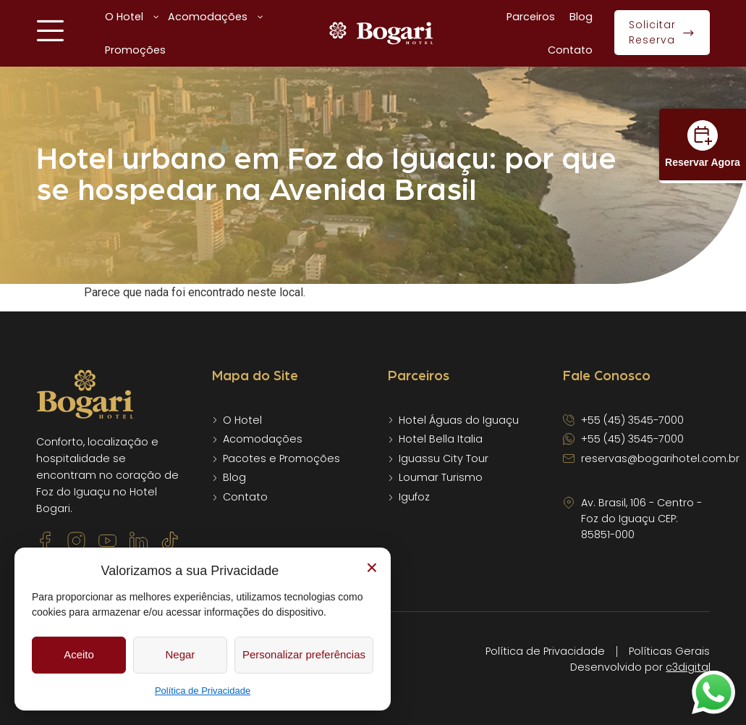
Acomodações (216, 16)
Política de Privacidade (202, 690)
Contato (570, 50)
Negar (180, 654)
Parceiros (530, 16)
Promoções (135, 50)
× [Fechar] (372, 568)
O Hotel (133, 16)
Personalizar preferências (303, 654)
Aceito (79, 654)
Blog (581, 16)
